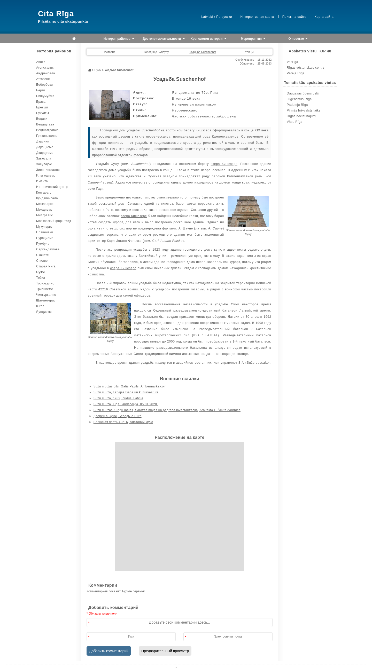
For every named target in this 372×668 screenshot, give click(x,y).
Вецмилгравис (47, 130)
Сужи (40, 272)
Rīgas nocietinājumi (301, 116)
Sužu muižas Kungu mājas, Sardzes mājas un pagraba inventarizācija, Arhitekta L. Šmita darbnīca (167, 410)
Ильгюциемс (46, 175)
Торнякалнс (45, 283)
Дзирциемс (44, 153)
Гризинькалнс (46, 136)
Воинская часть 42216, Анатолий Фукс (123, 422)
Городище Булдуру (156, 51)
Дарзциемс (44, 147)
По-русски (224, 17)
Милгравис (44, 215)
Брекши (42, 107)
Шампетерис (46, 300)
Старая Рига (46, 266)
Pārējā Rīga (296, 73)
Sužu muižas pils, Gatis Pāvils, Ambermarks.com (130, 386)
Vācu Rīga (295, 122)
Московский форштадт (53, 221)
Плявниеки (44, 232)
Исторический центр (52, 187)
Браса (40, 102)
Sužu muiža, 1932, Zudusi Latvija (118, 398)
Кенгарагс (43, 192)
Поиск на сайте (294, 17)
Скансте (42, 255)
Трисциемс (44, 289)
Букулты (42, 113)
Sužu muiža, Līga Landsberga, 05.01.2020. (126, 404)
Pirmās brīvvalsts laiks (303, 110)
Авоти (40, 62)
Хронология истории (208, 39)
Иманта (42, 181)
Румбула (43, 243)
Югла (40, 306)
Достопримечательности (164, 39)
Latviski (207, 17)
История (109, 51)
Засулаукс (44, 164)
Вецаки (41, 119)
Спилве (42, 261)
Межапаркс (44, 204)
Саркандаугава (48, 249)
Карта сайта (324, 17)
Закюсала (43, 158)
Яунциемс (44, 312)
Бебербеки (44, 84)
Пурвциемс (44, 238)
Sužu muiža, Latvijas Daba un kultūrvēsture (126, 392)
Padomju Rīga (297, 105)
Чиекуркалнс (46, 295)
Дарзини (42, 141)
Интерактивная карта (257, 17)
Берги (40, 90)
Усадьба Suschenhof (202, 51)
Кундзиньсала (47, 198)
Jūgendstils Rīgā (299, 99)
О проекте (297, 39)
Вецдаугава (45, 124)
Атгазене (43, 79)
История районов (119, 39)
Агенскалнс (45, 67)
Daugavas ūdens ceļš (303, 93)
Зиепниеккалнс (48, 170)
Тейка (40, 278)
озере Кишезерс (123, 268)
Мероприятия (253, 39)
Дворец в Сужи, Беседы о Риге (118, 416)
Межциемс (44, 209)
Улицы (249, 51)
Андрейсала (45, 73)
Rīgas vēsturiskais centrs (305, 67)
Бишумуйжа (45, 96)
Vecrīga (292, 62)
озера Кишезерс (224, 164)
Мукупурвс (44, 226)
